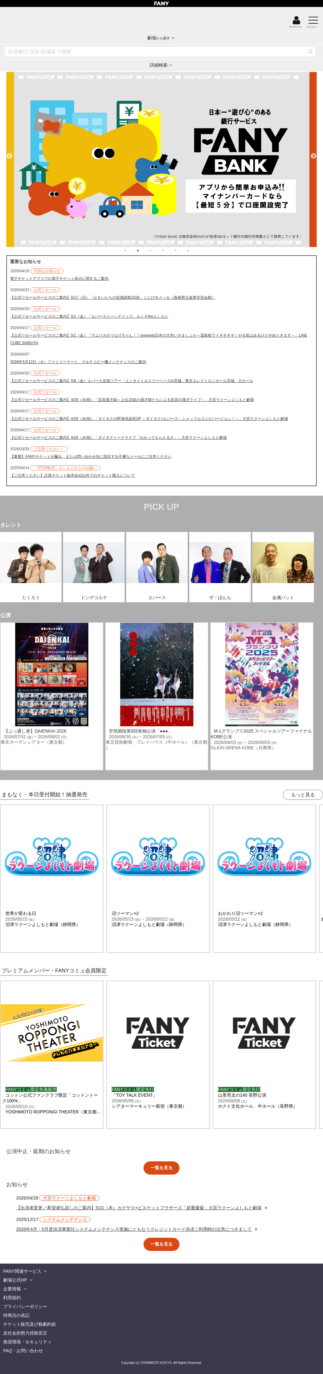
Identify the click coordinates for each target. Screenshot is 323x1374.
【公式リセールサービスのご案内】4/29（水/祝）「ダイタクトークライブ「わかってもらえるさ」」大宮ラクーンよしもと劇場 (118, 437)
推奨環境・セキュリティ (27, 1341)
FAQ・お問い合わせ (23, 1350)
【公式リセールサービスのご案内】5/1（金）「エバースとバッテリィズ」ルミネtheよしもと (89, 316)
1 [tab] (131, 250)
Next (313, 153)
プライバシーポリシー (25, 1306)
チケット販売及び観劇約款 (29, 1324)
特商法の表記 (16, 1315)
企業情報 (12, 1288)
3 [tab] (156, 250)
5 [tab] (182, 250)
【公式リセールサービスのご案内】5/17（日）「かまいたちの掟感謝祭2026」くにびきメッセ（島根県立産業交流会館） (112, 297)
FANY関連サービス (22, 1271)
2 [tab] (144, 250)
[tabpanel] (161, 159)
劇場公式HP (15, 1280)
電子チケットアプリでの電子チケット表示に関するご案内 (59, 278)
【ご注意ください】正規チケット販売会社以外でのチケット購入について (72, 475)
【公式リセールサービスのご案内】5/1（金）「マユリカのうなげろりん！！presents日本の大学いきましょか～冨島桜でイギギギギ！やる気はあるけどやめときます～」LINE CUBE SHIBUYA (158, 339)
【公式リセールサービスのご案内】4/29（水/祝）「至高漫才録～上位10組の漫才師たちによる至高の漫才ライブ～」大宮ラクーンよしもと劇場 (132, 400)
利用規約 (12, 1297)
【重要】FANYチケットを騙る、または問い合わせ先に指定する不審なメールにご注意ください (90, 456)
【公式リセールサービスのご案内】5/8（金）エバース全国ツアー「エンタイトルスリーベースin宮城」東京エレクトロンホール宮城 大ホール (131, 381)
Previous (9, 153)
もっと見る (303, 794)
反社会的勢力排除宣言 (25, 1333)
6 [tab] (194, 250)
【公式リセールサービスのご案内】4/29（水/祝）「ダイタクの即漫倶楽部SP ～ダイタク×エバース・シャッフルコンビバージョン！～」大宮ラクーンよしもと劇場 (149, 418)
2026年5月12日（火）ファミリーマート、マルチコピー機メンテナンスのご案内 (78, 362)
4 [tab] (169, 250)
